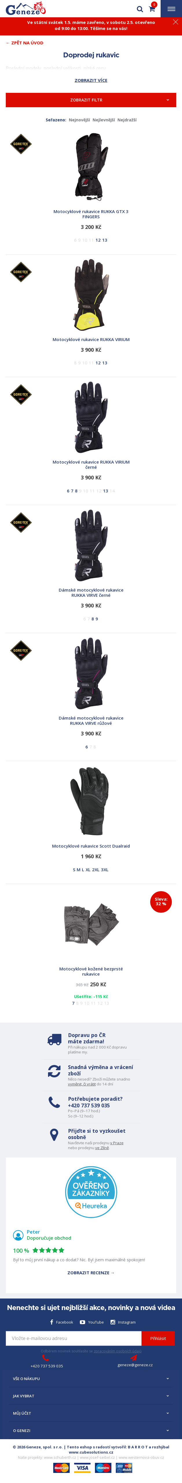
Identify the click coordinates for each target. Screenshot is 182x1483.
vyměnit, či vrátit (82, 1084)
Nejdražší (127, 120)
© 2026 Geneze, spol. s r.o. (38, 1447)
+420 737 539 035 (89, 1105)
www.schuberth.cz (60, 1457)
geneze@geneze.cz (135, 1364)
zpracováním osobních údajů (117, 1351)
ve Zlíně (102, 1147)
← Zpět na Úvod (24, 43)
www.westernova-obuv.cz (141, 1457)
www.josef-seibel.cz (97, 1457)
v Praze (117, 1142)
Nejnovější (79, 120)
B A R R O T (138, 1447)
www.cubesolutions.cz (91, 1452)
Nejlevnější (104, 120)
